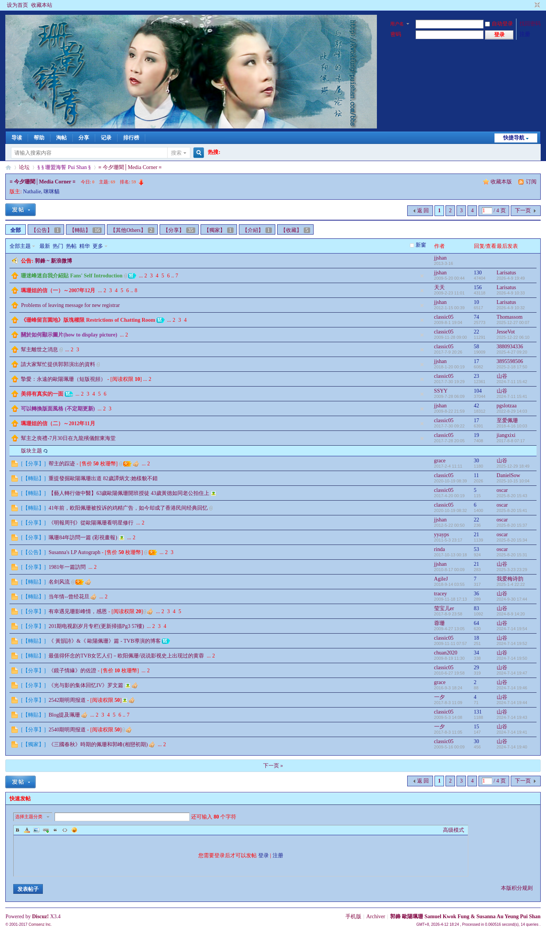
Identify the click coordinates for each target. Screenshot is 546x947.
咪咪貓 (52, 191)
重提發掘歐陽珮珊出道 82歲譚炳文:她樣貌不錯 (103, 478)
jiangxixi (506, 435)
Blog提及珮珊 (64, 715)
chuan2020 (445, 653)
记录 (106, 138)
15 (476, 726)
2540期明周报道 (67, 730)
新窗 (421, 245)
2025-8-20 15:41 (512, 510)
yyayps (441, 534)
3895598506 (510, 361)
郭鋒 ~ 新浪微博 (53, 261)
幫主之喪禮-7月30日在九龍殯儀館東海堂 (68, 438)
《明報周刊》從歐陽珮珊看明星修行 (91, 523)
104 (478, 391)
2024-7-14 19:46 (512, 688)
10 (476, 302)
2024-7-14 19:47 (512, 673)
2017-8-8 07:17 (511, 440)
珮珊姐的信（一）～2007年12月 (58, 290)
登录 (263, 855)
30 (476, 460)
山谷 (502, 376)
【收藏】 (295, 230)
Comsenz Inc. (40, 924)
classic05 (443, 317)
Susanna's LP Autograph (74, 552)
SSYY (441, 391)
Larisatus (506, 272)
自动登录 (499, 24)
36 (476, 593)
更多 (98, 246)
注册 (524, 34)
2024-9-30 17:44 (512, 599)
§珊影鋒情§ (8, 167)
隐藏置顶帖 (422, 276)
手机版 (353, 916)
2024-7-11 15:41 (512, 396)
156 (478, 287)
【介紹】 (257, 230)
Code (65, 830)
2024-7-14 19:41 (512, 732)
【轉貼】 (85, 230)
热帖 (71, 246)
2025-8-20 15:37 (512, 525)
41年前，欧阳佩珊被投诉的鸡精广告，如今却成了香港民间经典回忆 (128, 508)
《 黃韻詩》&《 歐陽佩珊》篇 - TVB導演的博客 (105, 641)
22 (476, 332)
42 (476, 406)
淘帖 (61, 138)
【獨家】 (219, 230)
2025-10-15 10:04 (513, 481)
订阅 (531, 182)
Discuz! (40, 916)
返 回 (423, 210)
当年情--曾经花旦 (69, 597)
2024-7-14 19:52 (512, 643)
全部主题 (20, 246)
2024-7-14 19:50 (512, 658)
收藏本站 (41, 5)
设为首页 (17, 5)
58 (476, 346)
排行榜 (131, 138)
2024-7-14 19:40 (512, 747)
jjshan (440, 258)
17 (476, 361)
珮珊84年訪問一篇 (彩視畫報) (83, 537)
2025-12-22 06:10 (513, 337)
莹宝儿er (444, 608)
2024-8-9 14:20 (511, 614)
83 (476, 608)
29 (476, 667)
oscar (502, 490)
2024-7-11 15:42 (512, 381)
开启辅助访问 (530, 5)
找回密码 (530, 24)
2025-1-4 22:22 (511, 584)
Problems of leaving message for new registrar (70, 305)
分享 (83, 138)
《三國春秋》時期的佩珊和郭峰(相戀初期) (98, 744)
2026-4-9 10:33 (511, 293)
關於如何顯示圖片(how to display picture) (69, 335)
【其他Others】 (132, 230)
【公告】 (46, 230)
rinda (439, 549)
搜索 (176, 153)
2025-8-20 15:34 (512, 540)
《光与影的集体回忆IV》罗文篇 (86, 685)
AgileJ (441, 579)
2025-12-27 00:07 (513, 322)
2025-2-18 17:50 (512, 367)
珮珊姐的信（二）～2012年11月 (58, 423)
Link (46, 830)
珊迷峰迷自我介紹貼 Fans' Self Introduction (71, 276)
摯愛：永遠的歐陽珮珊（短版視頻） (63, 379)
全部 (15, 230)
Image (36, 830)
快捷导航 (513, 138)
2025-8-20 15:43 (512, 495)
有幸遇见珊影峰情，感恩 (78, 611)
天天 (439, 287)
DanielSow (508, 475)
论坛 (24, 167)
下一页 (523, 210)
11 (476, 475)
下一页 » (273, 766)
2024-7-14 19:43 (512, 717)
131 (478, 712)
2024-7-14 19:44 (512, 702)
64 (476, 623)
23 (476, 376)
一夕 (439, 697)
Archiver (375, 916)
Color (27, 830)
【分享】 (179, 230)
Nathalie (32, 191)
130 (478, 272)
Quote (55, 830)
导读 (16, 138)
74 (476, 317)
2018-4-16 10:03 (512, 426)
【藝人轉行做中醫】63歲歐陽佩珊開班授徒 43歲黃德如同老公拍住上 (129, 493)
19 (476, 435)
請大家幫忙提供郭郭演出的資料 (58, 364)
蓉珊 (439, 623)
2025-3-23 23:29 (512, 569)
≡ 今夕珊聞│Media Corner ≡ (130, 167)
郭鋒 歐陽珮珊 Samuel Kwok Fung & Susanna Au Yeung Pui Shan (465, 916)
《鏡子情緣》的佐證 (72, 670)
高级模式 (453, 830)
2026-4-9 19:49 (511, 278)
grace (440, 460)
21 (476, 534)
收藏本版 (502, 182)
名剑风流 (59, 582)
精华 (84, 246)
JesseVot (506, 332)
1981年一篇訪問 (67, 567)
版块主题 (31, 451)
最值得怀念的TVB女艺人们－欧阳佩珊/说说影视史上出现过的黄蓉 (126, 656)
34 (476, 653)
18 (476, 638)
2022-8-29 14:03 (512, 411)
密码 (396, 34)
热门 (58, 246)
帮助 (39, 138)
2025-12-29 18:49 (513, 466)
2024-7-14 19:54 (512, 628)
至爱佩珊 (507, 420)
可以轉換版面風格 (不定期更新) (58, 409)
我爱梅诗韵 (510, 579)
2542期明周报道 (67, 700)
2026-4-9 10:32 (511, 307)
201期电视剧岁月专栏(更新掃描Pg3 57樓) (96, 626)
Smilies (74, 830)
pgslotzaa (507, 406)
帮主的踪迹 (62, 463)
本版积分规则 (517, 888)
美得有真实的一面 (42, 394)
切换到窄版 (536, 5)
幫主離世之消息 (39, 349)
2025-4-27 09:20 (512, 352)
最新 (44, 246)
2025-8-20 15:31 (512, 555)
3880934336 (510, 346)
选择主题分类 (28, 816)
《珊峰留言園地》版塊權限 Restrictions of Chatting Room (88, 320)
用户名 (397, 24)
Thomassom (509, 317)
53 (476, 549)
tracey (440, 593)
